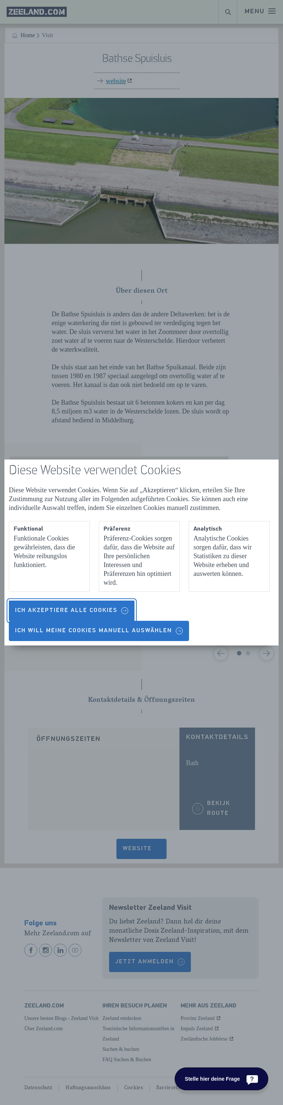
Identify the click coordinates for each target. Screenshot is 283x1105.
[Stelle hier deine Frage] (221, 1078)
